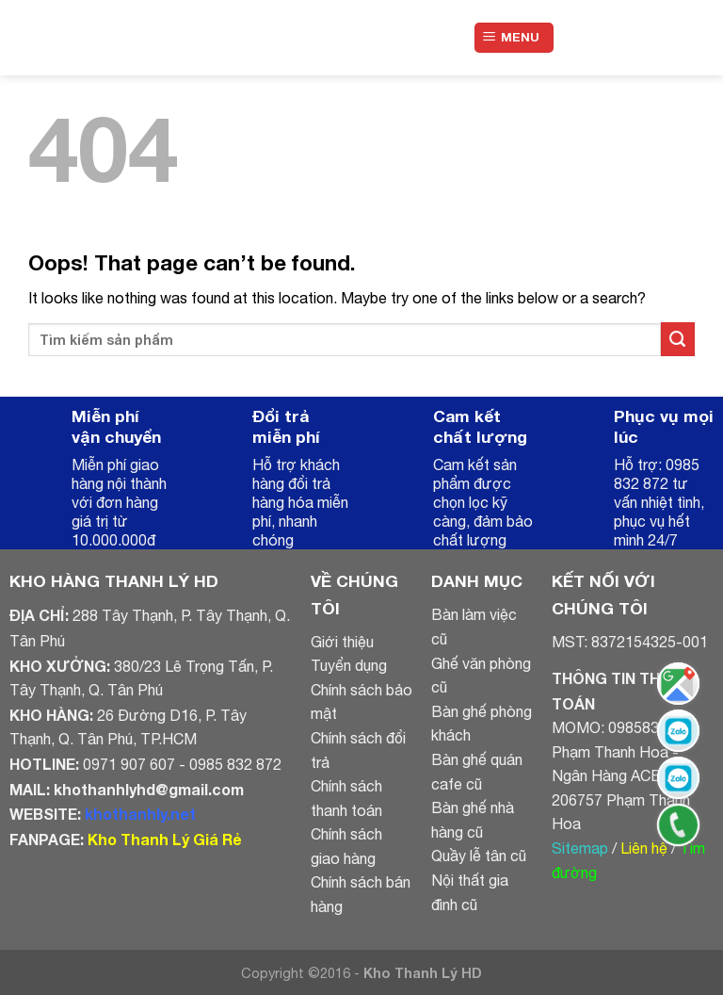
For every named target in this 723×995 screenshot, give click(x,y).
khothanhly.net (140, 814)
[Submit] (678, 339)
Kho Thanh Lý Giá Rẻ (164, 839)
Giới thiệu (342, 641)
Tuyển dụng (349, 665)
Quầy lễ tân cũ (478, 855)
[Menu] (514, 38)
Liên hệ (643, 848)
